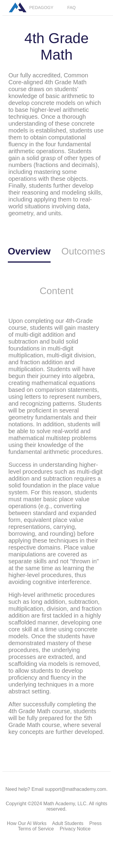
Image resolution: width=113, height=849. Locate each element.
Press (95, 823)
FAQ (71, 7)
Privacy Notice (75, 828)
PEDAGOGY (41, 7)
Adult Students (67, 823)
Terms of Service (36, 828)
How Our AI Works (26, 823)
